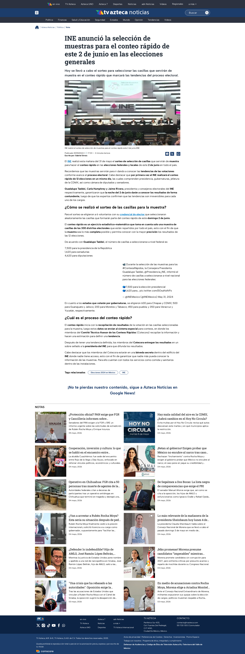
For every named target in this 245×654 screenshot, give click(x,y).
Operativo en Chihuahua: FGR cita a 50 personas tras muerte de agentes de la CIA (94, 484)
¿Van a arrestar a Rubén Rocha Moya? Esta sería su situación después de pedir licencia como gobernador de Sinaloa (95, 518)
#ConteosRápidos (132, 268)
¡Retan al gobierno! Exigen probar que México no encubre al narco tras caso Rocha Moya (182, 450)
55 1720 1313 (182, 625)
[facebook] (59, 626)
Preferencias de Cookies (152, 637)
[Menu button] (47, 13)
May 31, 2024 (165, 296)
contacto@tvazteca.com (187, 623)
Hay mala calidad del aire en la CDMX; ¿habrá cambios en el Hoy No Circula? (183, 416)
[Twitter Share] (172, 154)
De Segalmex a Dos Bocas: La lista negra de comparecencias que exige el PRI (184, 484)
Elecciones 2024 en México (103, 372)
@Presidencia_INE (154, 271)
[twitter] (38, 626)
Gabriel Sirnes (81, 155)
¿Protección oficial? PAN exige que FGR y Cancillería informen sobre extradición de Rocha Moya (94, 416)
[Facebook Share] (167, 154)
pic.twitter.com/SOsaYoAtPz (156, 290)
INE (123, 372)
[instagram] (43, 626)
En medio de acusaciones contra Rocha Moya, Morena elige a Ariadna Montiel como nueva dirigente (183, 585)
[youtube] (54, 626)
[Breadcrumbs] (38, 27)
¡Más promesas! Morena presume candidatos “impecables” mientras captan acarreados (180, 551)
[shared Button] (178, 154)
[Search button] (207, 12)
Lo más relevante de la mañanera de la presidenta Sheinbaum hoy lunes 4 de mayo (183, 518)
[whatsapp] (63, 626)
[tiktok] (48, 626)
